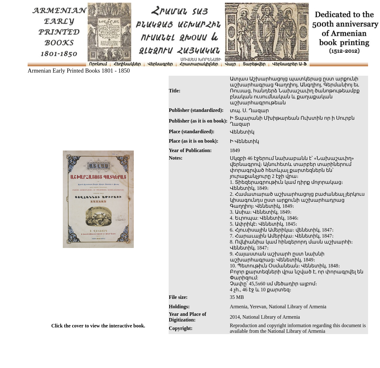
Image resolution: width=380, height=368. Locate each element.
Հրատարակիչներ (199, 64)
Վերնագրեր (160, 64)
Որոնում (98, 64)
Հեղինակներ (127, 64)
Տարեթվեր (254, 64)
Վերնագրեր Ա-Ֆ (289, 64)
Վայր (230, 64)
